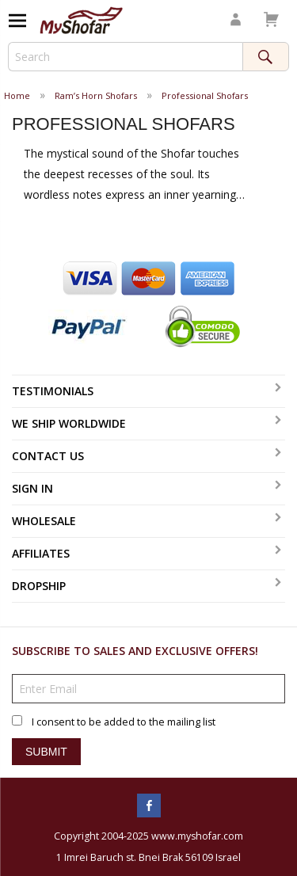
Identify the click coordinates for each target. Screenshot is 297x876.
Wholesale (44, 520)
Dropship (39, 585)
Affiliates (41, 553)
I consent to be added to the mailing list (123, 722)
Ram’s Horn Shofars (96, 95)
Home (17, 95)
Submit (46, 751)
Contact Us (48, 455)
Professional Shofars (205, 95)
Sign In (32, 488)
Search (265, 56)
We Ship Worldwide (69, 423)
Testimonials (52, 390)
